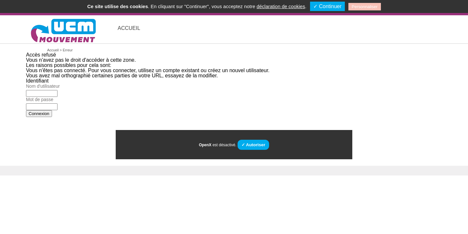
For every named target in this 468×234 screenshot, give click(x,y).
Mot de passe (39, 99)
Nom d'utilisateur (43, 86)
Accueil (129, 28)
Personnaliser (365, 6)
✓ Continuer (327, 6)
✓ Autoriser (253, 144)
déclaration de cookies (280, 6)
